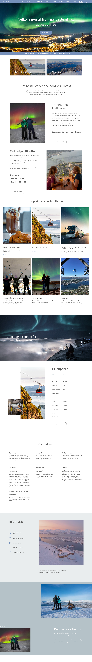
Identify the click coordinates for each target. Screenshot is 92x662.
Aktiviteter (39, 1)
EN (86, 1)
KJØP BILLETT (17, 350)
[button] (68, 1)
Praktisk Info (47, 1)
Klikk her (67, 53)
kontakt (75, 1)
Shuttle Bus (61, 1)
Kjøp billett (46, 32)
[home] (6, 1)
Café (33, 1)
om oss (54, 1)
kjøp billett (59, 142)
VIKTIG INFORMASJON (26, 1)
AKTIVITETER (61, 641)
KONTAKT (76, 641)
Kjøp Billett (81, 1)
